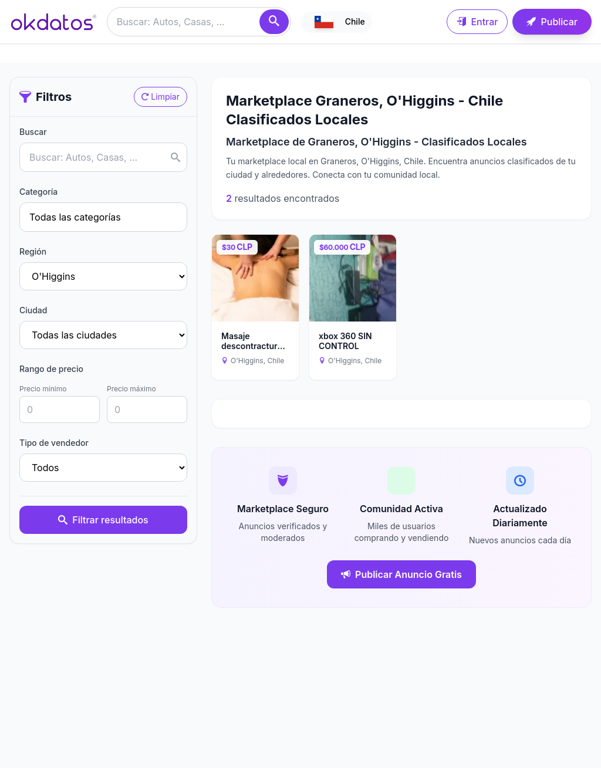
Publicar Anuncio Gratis (401, 574)
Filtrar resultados (103, 520)
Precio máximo (131, 388)
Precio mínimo (42, 388)
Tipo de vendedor (54, 443)
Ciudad (33, 310)
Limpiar (160, 97)
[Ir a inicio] (53, 21)
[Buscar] (274, 21)
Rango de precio (51, 369)
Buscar (33, 132)
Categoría (38, 192)
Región (32, 251)
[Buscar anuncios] (199, 21)
